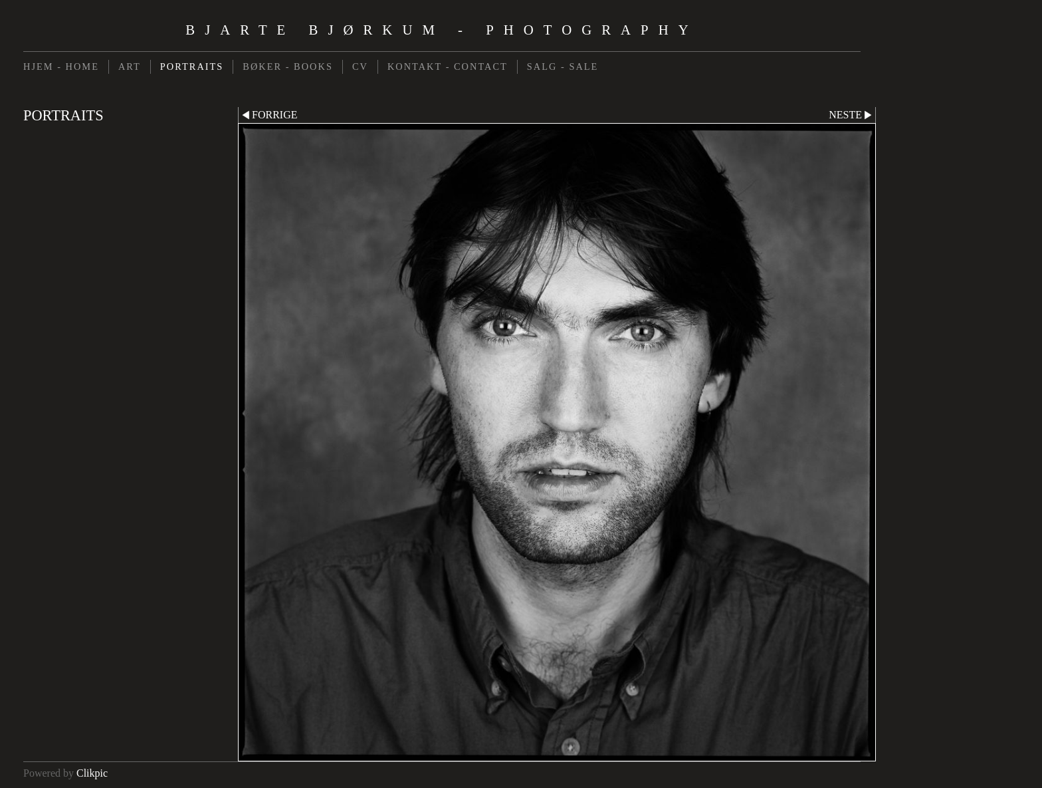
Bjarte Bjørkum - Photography (441, 29)
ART (129, 66)
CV (360, 66)
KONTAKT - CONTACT (447, 66)
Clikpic (92, 773)
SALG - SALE (563, 66)
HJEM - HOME (61, 66)
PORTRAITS (192, 66)
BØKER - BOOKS (288, 66)
